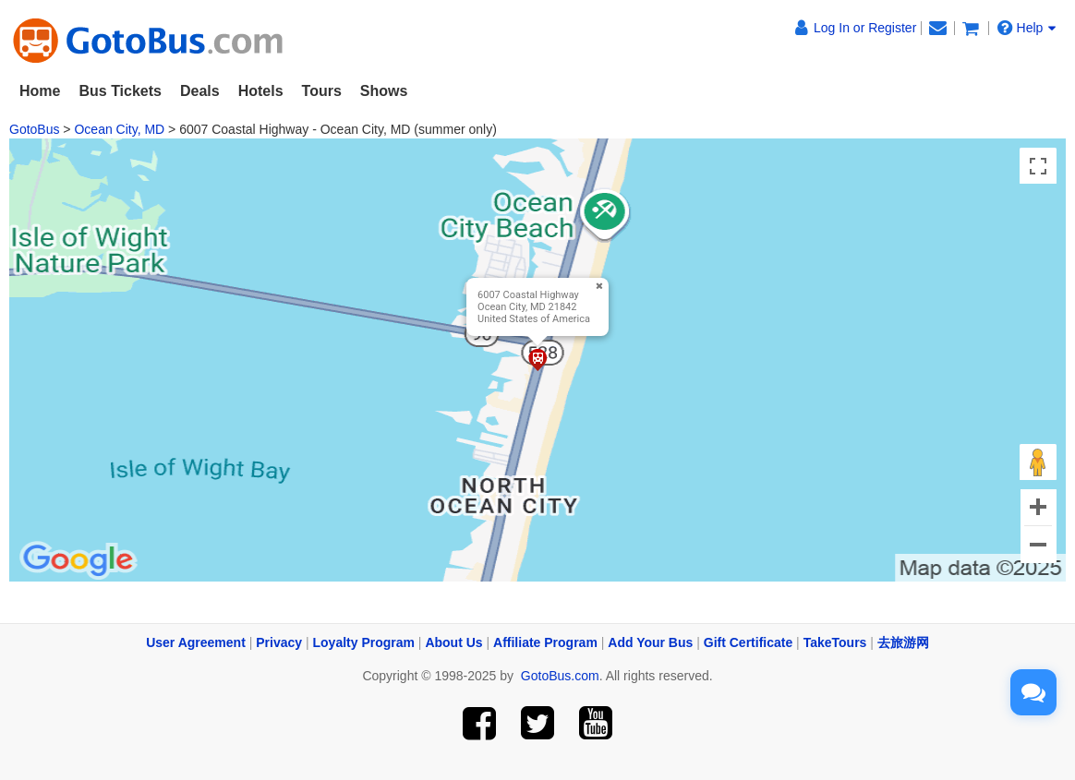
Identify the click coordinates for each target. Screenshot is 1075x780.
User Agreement (196, 642)
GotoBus (34, 129)
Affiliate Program (545, 642)
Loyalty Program (364, 642)
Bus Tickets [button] (120, 91)
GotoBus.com (560, 675)
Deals (200, 91)
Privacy (279, 642)
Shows (384, 91)
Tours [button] (322, 91)
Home (39, 91)
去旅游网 (903, 642)
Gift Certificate (748, 642)
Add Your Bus (650, 642)
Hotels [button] (261, 91)
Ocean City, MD (119, 129)
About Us (453, 642)
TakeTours (835, 642)
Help (1027, 27)
